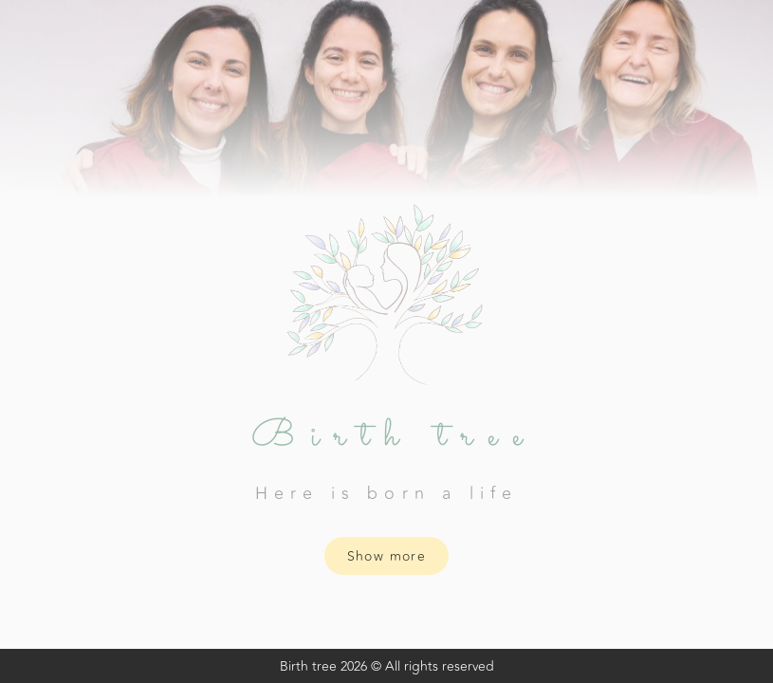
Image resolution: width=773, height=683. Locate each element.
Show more (387, 556)
